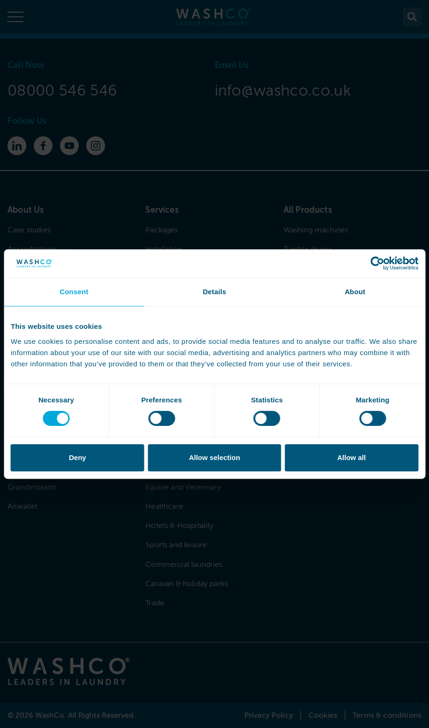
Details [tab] (214, 292)
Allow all (351, 457)
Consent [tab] (74, 292)
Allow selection (214, 457)
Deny (77, 457)
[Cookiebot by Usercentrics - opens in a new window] (377, 263)
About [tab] (355, 292)
